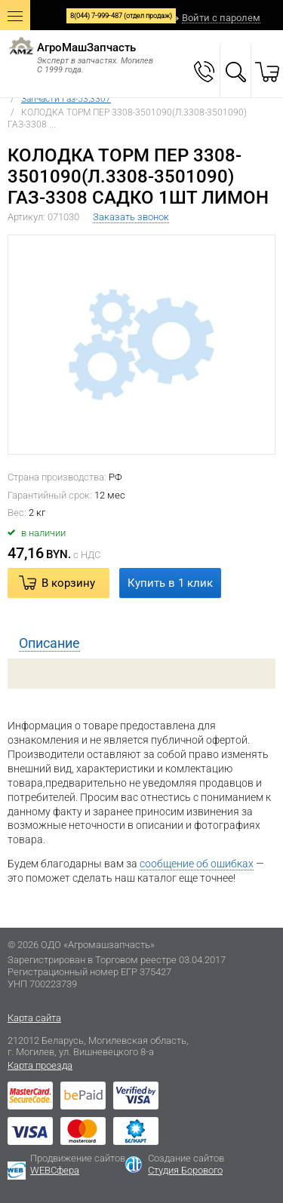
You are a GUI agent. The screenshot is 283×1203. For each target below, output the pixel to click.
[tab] (141, 643)
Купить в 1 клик (170, 583)
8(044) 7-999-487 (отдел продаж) (121, 16)
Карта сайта (34, 1017)
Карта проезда (40, 1065)
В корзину (68, 583)
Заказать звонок (131, 216)
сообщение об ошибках (197, 864)
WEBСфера (54, 1170)
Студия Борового (185, 1170)
